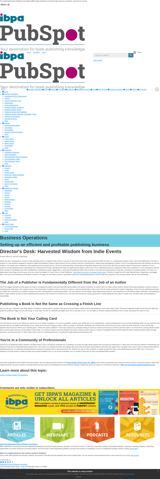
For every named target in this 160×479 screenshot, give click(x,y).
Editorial (52, 89)
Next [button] (157, 89)
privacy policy (129, 474)
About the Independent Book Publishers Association (19, 444)
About (28, 52)
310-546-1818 (9, 469)
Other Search (97, 60)
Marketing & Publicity (83, 89)
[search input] (110, 55)
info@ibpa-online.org (27, 469)
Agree (78, 477)
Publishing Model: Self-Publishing (17, 375)
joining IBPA (134, 449)
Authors (2, 375)
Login (44, 52)
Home (5, 92)
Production (61, 89)
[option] (34, 89)
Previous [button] (3, 89)
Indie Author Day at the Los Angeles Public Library (89, 272)
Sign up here (134, 455)
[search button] (130, 55)
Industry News (102, 89)
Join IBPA (36, 52)
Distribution (70, 89)
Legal (93, 89)
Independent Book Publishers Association (14, 464)
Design (45, 89)
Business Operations (34, 89)
